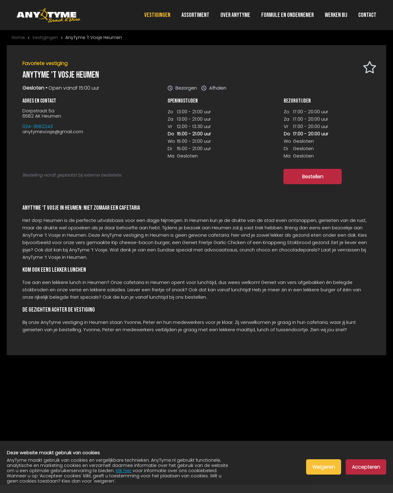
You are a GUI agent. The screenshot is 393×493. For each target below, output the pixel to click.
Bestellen (312, 176)
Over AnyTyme (235, 15)
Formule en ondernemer (287, 15)
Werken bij (336, 15)
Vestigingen (157, 15)
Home (18, 37)
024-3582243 (37, 126)
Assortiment (195, 15)
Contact (367, 15)
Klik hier (123, 471)
